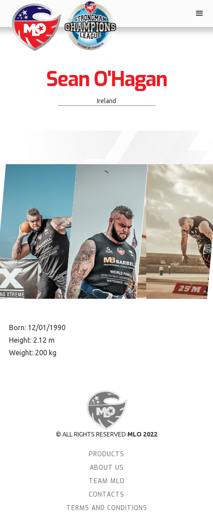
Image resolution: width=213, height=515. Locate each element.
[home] (33, 27)
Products (106, 454)
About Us (107, 467)
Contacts (106, 494)
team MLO (107, 481)
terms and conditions (106, 508)
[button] (199, 13)
